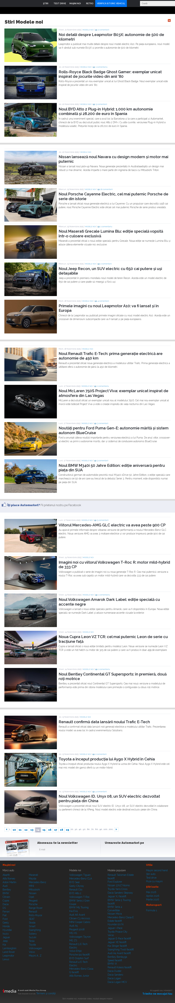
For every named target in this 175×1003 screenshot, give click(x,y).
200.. (111, 829)
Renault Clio (75, 889)
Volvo (32, 952)
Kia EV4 (73, 911)
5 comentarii (101, 104)
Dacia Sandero (115, 974)
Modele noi (88, 30)
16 (49, 829)
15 (44, 829)
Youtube (125, 850)
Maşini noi (9, 865)
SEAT (32, 919)
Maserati (33, 874)
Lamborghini (9, 948)
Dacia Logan (114, 978)
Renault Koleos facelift (119, 967)
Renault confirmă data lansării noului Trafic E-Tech (104, 722)
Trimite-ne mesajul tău (157, 993)
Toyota (32, 944)
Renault (33, 911)
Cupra (6, 900)
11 (20, 829)
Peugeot (33, 900)
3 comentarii (102, 423)
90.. (101, 829)
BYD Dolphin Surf (79, 958)
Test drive (151, 877)
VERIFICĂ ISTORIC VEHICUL (111, 3)
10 (14, 829)
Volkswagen (35, 948)
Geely (6, 922)
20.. (72, 829)
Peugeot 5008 (77, 929)
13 (31, 829)
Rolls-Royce (35, 915)
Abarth (6, 874)
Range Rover (36, 908)
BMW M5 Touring (79, 907)
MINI (31, 886)
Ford (5, 919)
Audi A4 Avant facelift (119, 953)
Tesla (31, 941)
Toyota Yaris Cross (117, 889)
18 (61, 829)
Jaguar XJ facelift (117, 896)
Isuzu (6, 933)
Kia (4, 944)
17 (55, 829)
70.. (93, 829)
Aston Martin (9, 882)
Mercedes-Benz (37, 882)
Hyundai (7, 930)
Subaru (33, 933)
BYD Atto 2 (75, 893)
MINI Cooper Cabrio (79, 922)
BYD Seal (74, 882)
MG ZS (73, 940)
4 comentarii (103, 301)
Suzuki (32, 937)
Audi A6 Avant (77, 914)
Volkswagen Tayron (80, 936)
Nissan (32, 893)
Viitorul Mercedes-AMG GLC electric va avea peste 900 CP (112, 525)
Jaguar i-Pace (115, 928)
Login (130, 3)
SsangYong (35, 930)
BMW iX (112, 963)
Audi (5, 886)
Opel (31, 897)
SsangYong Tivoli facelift (121, 949)
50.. (84, 829)
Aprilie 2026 (152, 895)
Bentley (7, 889)
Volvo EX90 (75, 951)
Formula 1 (151, 910)
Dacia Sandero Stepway (120, 892)
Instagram (116, 850)
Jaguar (6, 937)
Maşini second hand (157, 870)
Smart (32, 926)
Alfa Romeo (9, 878)
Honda (6, 926)
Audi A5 (73, 925)
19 (67, 829)
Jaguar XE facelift (117, 942)
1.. (10, 829)
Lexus (6, 959)
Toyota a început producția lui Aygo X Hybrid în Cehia (107, 759)
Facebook (108, 850)
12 (25, 829)
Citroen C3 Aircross (79, 918)
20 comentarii (106, 189)
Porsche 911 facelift (79, 954)
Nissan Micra (115, 913)
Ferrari (6, 911)
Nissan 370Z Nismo (119, 885)
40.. (80, 829)
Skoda (32, 922)
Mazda (32, 878)
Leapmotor (8, 955)
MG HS (73, 933)
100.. (106, 829)
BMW (6, 893)
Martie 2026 (152, 899)
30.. (76, 829)
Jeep (5, 941)
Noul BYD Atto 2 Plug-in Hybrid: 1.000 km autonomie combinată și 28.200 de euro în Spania (106, 111)
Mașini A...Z (35, 955)
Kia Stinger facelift (117, 945)
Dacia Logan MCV (117, 982)
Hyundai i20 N (115, 924)
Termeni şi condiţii (46, 993)
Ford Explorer (115, 881)
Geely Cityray (76, 886)
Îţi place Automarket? (23, 505)
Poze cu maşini (154, 881)
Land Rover (9, 952)
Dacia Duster (114, 971)
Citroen (6, 897)
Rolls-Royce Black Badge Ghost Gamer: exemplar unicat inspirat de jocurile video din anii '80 (110, 74)
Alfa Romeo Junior (79, 975)
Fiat (4, 915)
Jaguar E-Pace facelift (119, 938)
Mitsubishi (34, 889)
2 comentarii (103, 30)
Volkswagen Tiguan (80, 874)
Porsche (33, 904)
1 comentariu (101, 67)
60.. (89, 829)
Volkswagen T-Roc (79, 897)
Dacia (6, 904)
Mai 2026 (151, 892)
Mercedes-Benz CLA (80, 878)
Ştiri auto (150, 874)
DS (4, 908)
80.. (97, 829)
